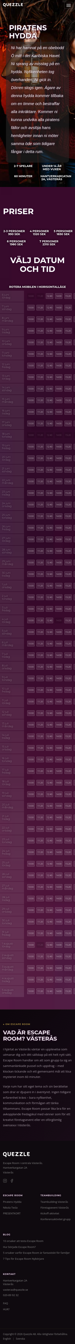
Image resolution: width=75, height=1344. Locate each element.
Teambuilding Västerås (54, 1202)
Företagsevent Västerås (55, 1207)
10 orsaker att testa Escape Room (23, 1241)
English (7, 1338)
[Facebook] (12, 1181)
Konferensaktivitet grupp (56, 1219)
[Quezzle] (16, 1156)
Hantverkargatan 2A (15, 1167)
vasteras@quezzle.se (15, 1289)
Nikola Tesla (10, 1207)
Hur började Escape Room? (19, 1247)
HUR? (6, 1309)
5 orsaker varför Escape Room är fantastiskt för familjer (36, 1253)
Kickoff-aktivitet (50, 1213)
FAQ (5, 1303)
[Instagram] (5, 1181)
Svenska (20, 1338)
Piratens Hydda (12, 1202)
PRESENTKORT (12, 1213)
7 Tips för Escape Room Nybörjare (23, 1258)
